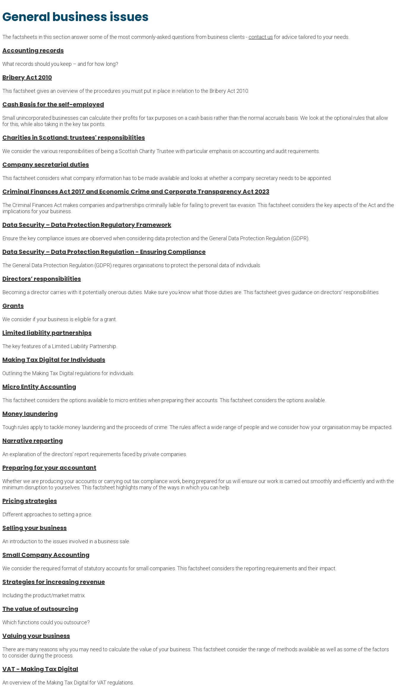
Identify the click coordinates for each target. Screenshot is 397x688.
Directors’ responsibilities (41, 279)
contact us (261, 37)
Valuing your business (36, 636)
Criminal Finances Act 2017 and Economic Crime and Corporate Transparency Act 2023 (135, 191)
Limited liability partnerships (47, 333)
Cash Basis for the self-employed (53, 104)
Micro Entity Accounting (39, 387)
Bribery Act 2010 (27, 77)
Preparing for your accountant (49, 468)
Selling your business (34, 528)
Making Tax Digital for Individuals (53, 360)
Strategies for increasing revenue (53, 582)
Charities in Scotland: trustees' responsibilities (73, 137)
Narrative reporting (32, 441)
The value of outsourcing (40, 609)
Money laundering (30, 414)
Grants (13, 306)
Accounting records (33, 50)
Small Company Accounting (45, 555)
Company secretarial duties (45, 164)
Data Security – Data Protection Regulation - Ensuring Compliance (104, 252)
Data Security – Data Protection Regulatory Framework (86, 225)
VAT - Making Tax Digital (40, 669)
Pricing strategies (29, 501)
